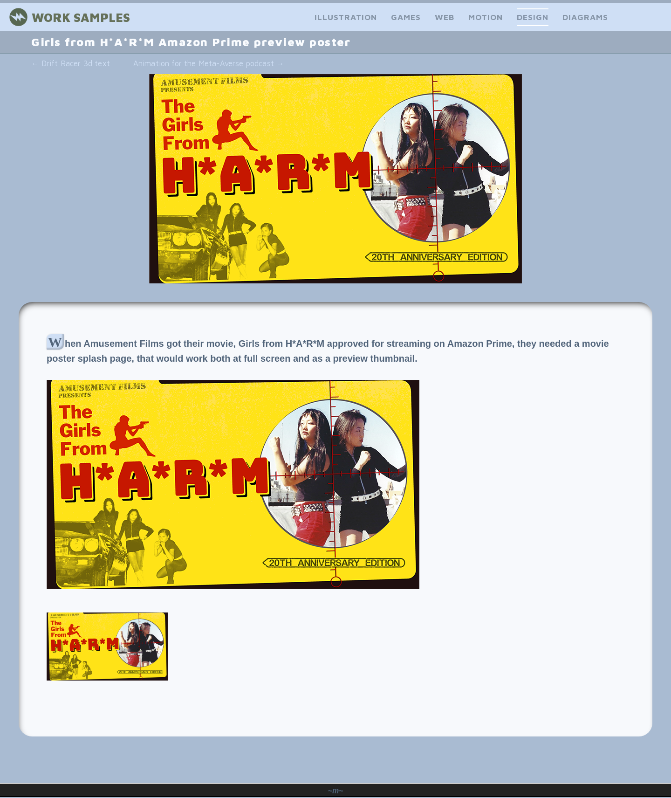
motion (485, 17)
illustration (346, 17)
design (532, 17)
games (406, 17)
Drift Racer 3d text (70, 63)
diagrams (585, 17)
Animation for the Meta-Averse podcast (208, 63)
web (444, 17)
